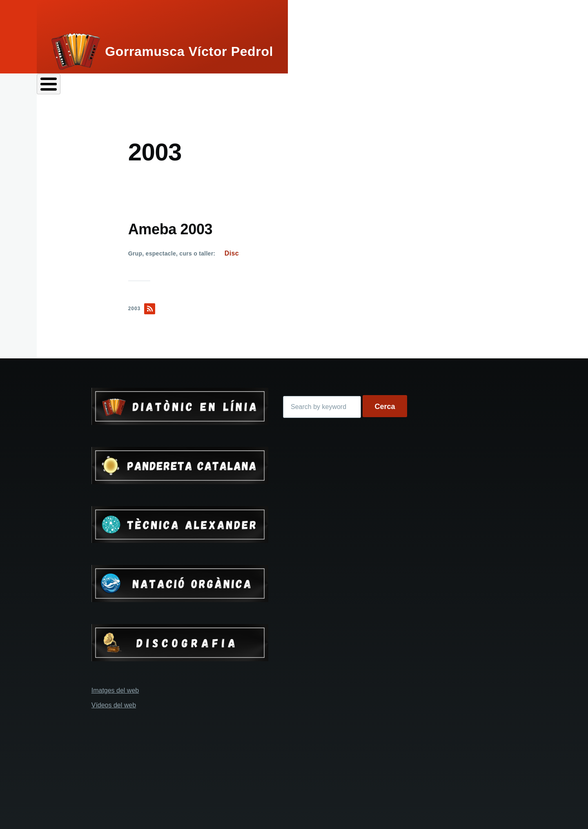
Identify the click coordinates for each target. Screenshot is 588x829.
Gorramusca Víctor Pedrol (189, 51)
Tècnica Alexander (472, 85)
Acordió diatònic (152, 85)
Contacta (551, 85)
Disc (232, 250)
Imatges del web (115, 687)
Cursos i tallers (383, 85)
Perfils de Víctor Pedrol (78, 85)
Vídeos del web (113, 702)
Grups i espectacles (294, 85)
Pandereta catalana (220, 85)
